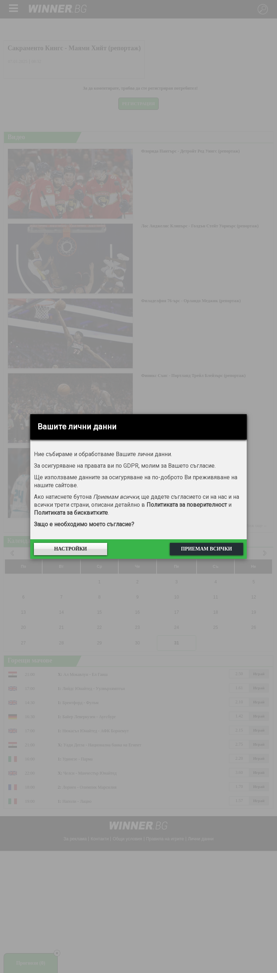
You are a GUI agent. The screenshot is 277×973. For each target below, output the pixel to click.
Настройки (70, 549)
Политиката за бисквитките (71, 512)
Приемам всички (206, 549)
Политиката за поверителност (186, 504)
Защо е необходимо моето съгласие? (84, 524)
